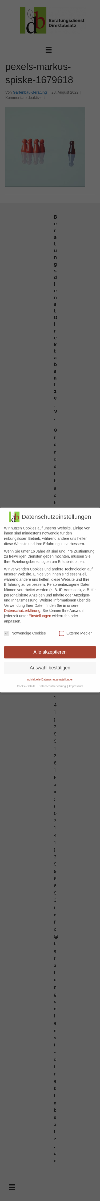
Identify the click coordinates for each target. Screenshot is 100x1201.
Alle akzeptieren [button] (50, 648)
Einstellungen (40, 612)
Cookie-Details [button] (26, 682)
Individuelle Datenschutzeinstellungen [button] (50, 676)
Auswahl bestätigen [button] (50, 664)
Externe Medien (76, 630)
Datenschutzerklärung (22, 607)
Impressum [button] (76, 682)
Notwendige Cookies (25, 630)
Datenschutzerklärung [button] (53, 682)
